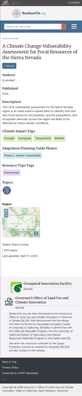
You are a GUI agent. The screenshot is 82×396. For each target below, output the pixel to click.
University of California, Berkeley (31, 327)
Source (9, 65)
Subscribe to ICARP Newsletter (20, 373)
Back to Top (9, 361)
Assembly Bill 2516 (59, 346)
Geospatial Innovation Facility (54, 324)
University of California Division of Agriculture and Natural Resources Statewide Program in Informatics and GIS (41, 334)
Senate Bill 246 (20, 320)
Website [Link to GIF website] (28, 288)
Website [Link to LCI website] (19, 307)
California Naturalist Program (30, 331)
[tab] (74, 27)
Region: (7, 204)
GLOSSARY (74, 2)
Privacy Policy (10, 367)
